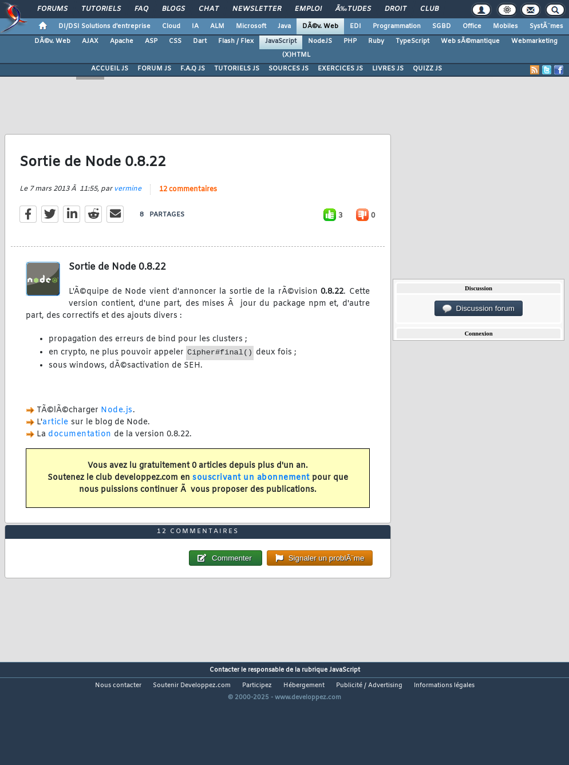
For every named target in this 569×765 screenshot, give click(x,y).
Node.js (117, 425)
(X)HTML (296, 55)
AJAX (90, 41)
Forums (52, 9)
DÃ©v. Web (320, 26)
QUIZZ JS (427, 69)
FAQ (141, 9)
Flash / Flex (236, 41)
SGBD (441, 26)
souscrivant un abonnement (251, 492)
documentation (80, 448)
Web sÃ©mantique (470, 41)
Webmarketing (534, 41)
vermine (127, 203)
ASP (151, 41)
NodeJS (320, 41)
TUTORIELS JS (236, 69)
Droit (396, 9)
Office (472, 26)
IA (195, 26)
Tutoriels (101, 9)
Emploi (308, 9)
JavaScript (281, 41)
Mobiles (505, 26)
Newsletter (256, 9)
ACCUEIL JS (109, 69)
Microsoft (251, 26)
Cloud (171, 26)
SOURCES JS (288, 69)
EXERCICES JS (340, 69)
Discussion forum (478, 308)
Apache (121, 41)
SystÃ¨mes (546, 26)
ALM (217, 26)
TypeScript (412, 41)
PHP (350, 41)
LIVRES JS (388, 69)
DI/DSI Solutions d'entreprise (104, 26)
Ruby (376, 41)
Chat (208, 9)
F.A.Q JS (192, 69)
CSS (175, 41)
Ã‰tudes (353, 9)
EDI (355, 26)
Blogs (173, 9)
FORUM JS (154, 69)
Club (429, 9)
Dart (200, 41)
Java (284, 26)
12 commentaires (188, 204)
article (55, 436)
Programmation (397, 26)
